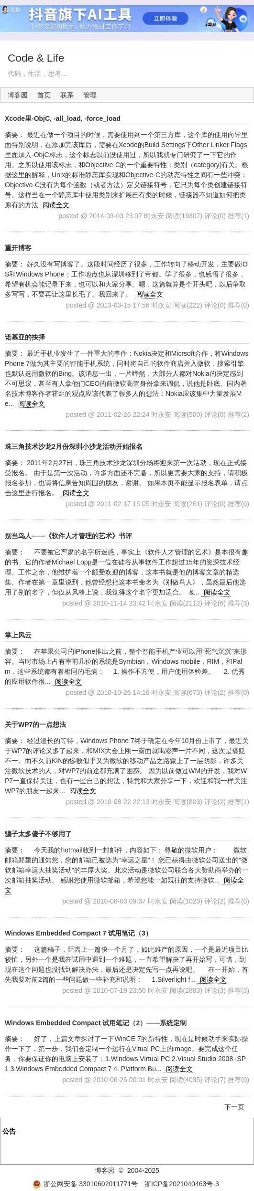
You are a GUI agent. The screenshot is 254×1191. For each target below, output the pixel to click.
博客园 (18, 95)
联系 (67, 95)
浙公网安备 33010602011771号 (85, 1184)
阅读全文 (56, 205)
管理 (90, 95)
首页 (44, 95)
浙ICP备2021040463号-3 (181, 1184)
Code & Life (36, 58)
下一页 (234, 1107)
